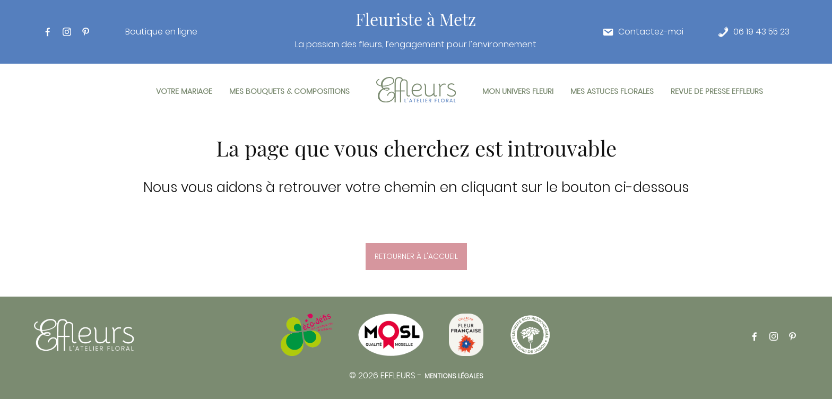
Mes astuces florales (612, 91)
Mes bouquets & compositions (289, 91)
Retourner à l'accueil (416, 256)
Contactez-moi (650, 32)
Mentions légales (453, 375)
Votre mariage (184, 91)
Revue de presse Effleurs (717, 91)
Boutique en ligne (161, 32)
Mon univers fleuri (517, 91)
